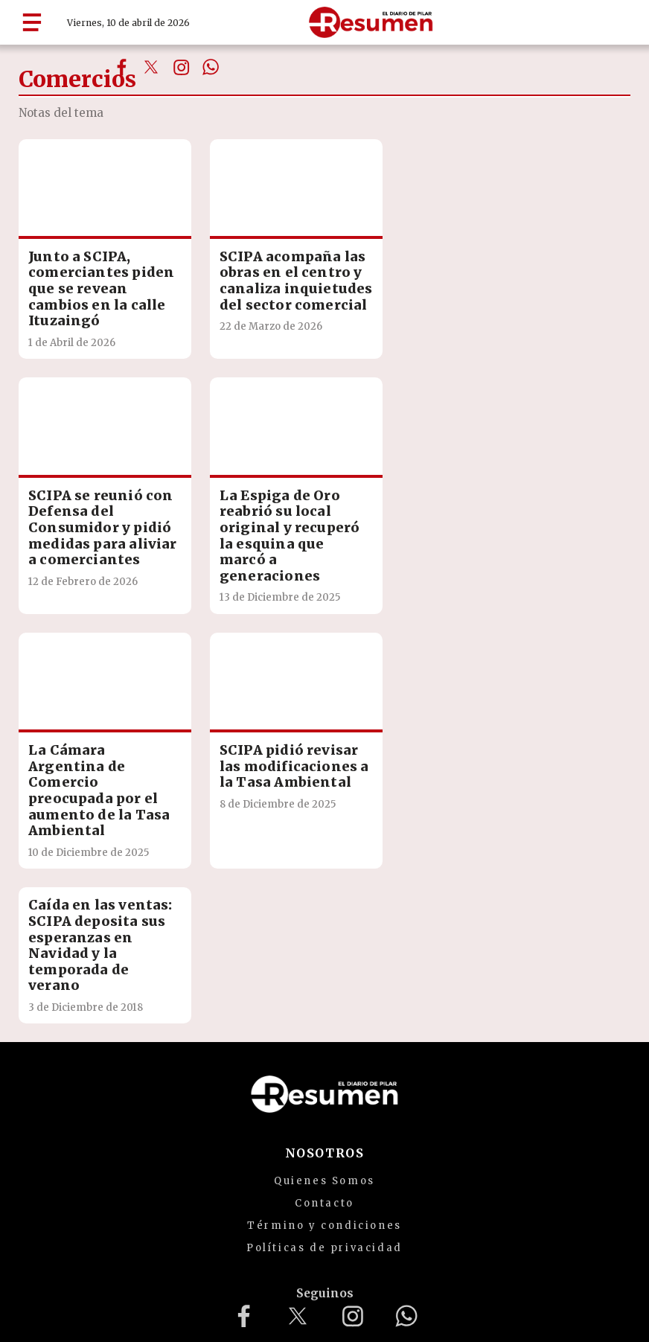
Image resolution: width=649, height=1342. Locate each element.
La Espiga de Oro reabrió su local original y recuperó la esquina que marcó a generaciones (83, 552)
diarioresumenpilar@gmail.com (197, 1233)
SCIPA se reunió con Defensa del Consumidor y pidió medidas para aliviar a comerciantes (398, 276)
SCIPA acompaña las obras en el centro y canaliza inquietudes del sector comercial (242, 292)
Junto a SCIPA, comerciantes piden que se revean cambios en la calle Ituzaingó (85, 276)
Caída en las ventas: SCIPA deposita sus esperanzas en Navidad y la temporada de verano (80, 736)
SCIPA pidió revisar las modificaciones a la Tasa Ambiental (397, 535)
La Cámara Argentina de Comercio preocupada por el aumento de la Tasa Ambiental (241, 552)
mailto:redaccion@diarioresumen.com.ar (425, 1233)
